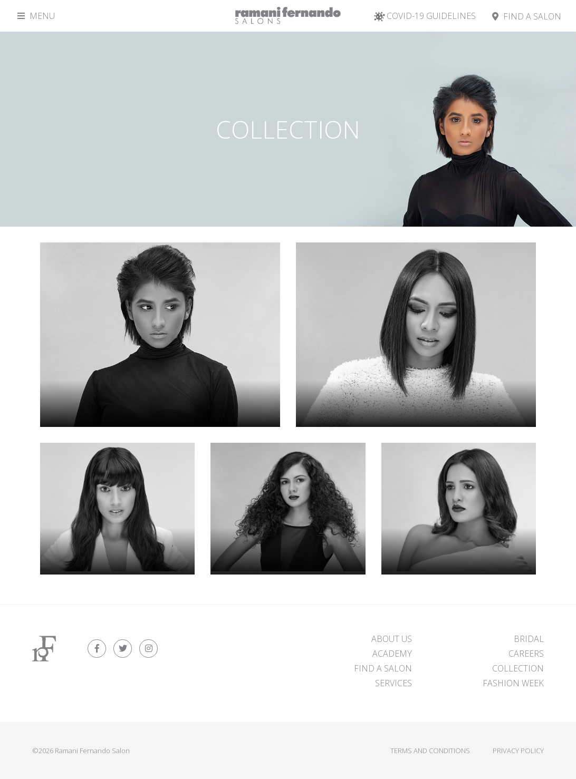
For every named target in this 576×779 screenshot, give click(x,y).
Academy (392, 653)
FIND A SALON (383, 668)
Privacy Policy (518, 750)
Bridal (529, 639)
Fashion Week (513, 683)
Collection (518, 668)
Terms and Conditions (430, 750)
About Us (391, 639)
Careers (526, 653)
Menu (36, 16)
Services (393, 683)
